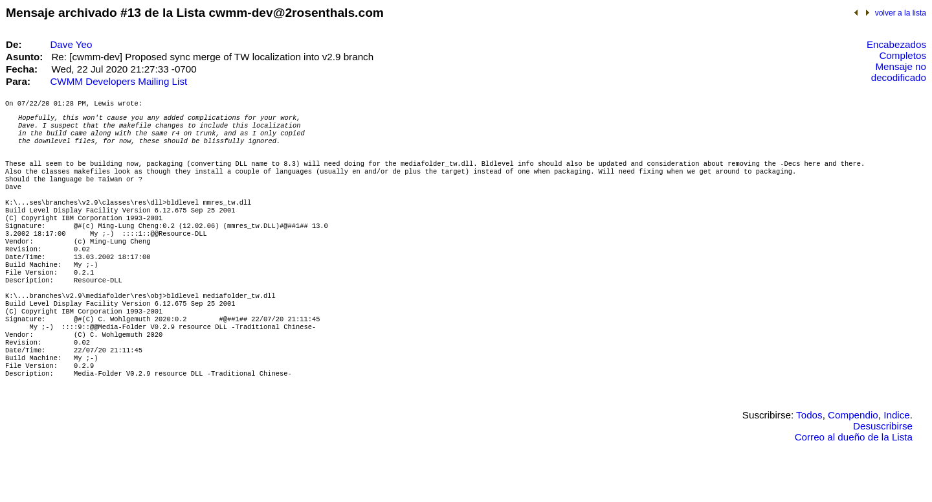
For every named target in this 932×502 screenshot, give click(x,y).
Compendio (853, 460)
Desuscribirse (883, 471)
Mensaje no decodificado (898, 72)
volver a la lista (900, 12)
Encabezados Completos (896, 50)
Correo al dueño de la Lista (854, 482)
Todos (809, 460)
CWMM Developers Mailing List (118, 81)
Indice (896, 460)
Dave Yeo (71, 44)
